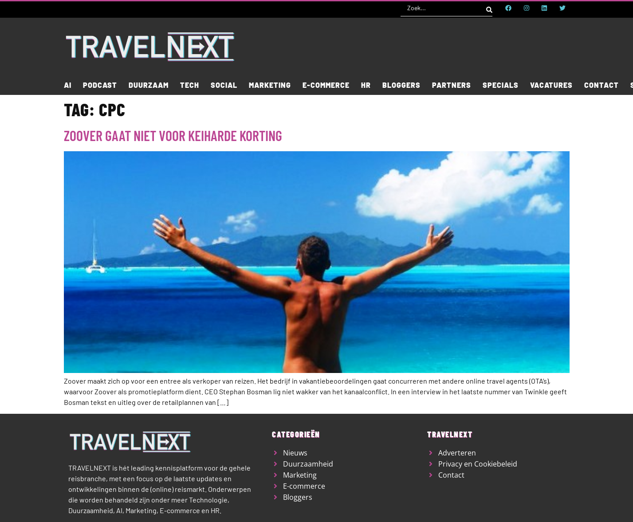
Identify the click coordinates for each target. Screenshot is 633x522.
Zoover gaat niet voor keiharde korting (173, 135)
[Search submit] (489, 8)
